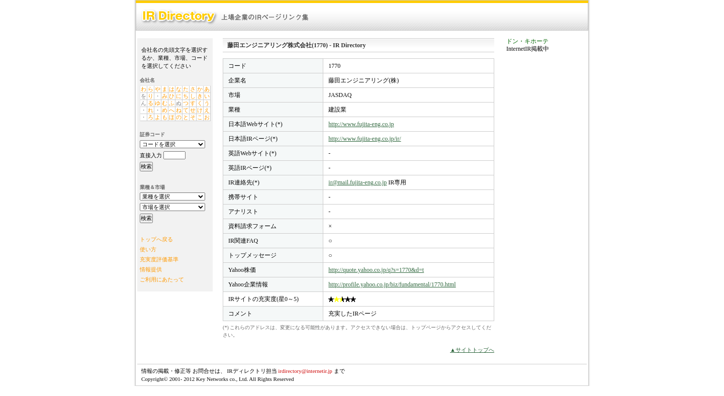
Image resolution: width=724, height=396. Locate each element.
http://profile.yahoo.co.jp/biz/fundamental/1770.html (392, 284)
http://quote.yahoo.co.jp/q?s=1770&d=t (376, 269)
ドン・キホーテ (527, 41)
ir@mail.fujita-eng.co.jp (357, 182)
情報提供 (151, 269)
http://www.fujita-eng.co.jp (361, 124)
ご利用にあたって (162, 279)
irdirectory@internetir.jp (305, 371)
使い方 (148, 249)
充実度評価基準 (159, 259)
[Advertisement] (546, 213)
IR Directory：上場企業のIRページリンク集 (225, 17)
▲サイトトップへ (472, 350)
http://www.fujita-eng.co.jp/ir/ (364, 138)
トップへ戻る (156, 239)
